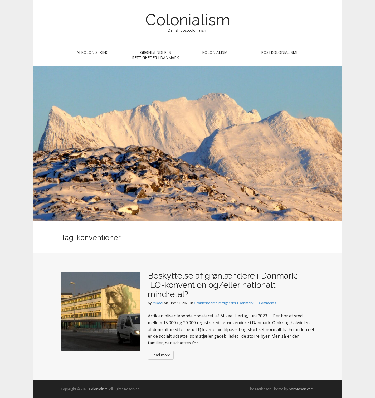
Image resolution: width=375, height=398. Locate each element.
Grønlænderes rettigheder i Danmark (155, 55)
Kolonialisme (216, 52)
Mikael (158, 302)
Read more (160, 354)
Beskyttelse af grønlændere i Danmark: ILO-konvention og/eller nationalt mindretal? (223, 285)
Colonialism (187, 20)
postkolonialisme (279, 52)
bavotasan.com (301, 388)
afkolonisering (93, 52)
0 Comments (266, 302)
